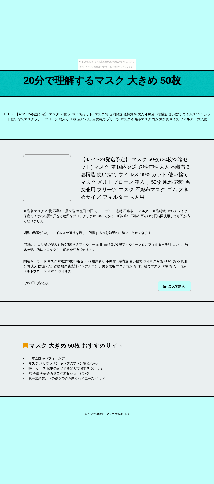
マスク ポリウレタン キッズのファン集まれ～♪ (63, 363)
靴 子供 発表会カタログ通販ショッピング (58, 373)
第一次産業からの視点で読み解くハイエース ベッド (66, 378)
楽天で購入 (176, 286)
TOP (7, 114)
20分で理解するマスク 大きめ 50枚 (102, 80)
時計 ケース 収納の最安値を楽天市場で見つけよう (65, 368)
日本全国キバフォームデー (48, 358)
